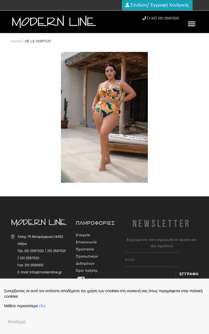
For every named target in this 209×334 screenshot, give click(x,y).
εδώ (42, 306)
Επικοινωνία (86, 242)
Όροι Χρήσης (87, 270)
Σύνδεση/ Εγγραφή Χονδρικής (157, 5)
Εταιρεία (83, 235)
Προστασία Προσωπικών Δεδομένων (87, 256)
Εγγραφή (189, 274)
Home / (17, 41)
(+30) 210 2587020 (161, 18)
